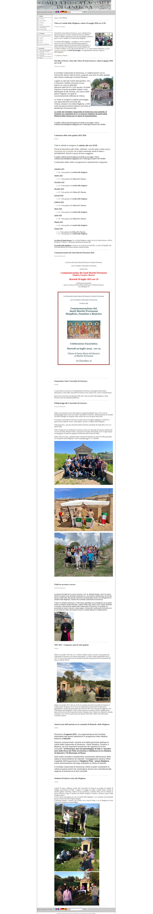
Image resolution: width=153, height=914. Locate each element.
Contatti (50, 12)
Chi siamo (42, 18)
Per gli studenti (43, 29)
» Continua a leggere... (61, 55)
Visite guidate (43, 20)
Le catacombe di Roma (45, 36)
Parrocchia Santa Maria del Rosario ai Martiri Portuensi (45, 51)
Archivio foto (45, 12)
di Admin (56, 139)
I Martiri (41, 38)
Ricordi (41, 24)
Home (56, 18)
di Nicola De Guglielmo (59, 26)
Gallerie (41, 40)
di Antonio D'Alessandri (59, 256)
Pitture (41, 42)
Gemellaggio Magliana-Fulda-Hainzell (45, 27)
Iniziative (42, 22)
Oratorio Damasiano (44, 44)
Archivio (39, 12)
